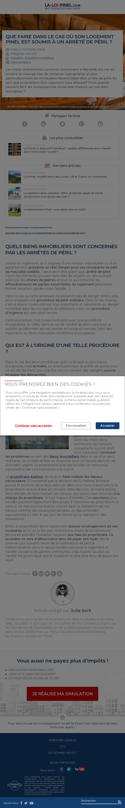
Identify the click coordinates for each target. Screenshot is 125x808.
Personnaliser (76, 425)
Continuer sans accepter (33, 425)
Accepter (107, 425)
